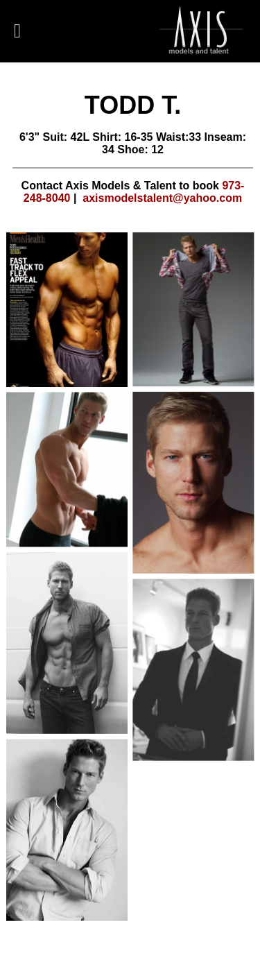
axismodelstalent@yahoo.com (162, 198)
